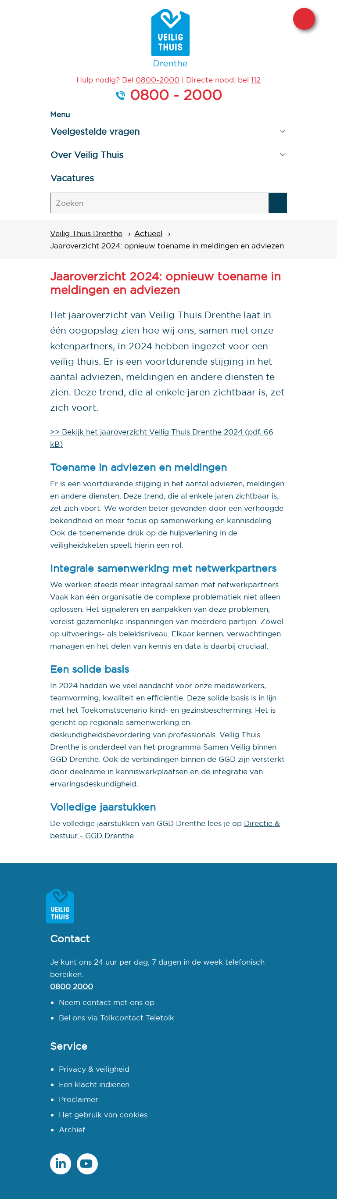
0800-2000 (157, 79)
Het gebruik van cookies (103, 1114)
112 (256, 79)
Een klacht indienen (94, 1084)
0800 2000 (71, 986)
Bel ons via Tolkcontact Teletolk (116, 1017)
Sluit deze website (304, 19)
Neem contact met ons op (106, 1002)
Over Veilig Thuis (86, 154)
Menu (60, 114)
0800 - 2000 (176, 95)
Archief (72, 1129)
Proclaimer (78, 1099)
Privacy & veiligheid (94, 1068)
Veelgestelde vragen (95, 131)
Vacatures (72, 177)
